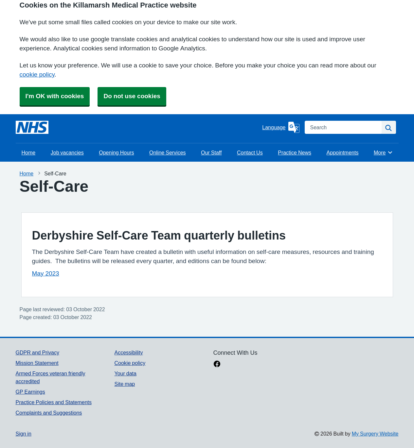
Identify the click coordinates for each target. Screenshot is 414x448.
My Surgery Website (375, 433)
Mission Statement (37, 363)
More (383, 152)
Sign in (23, 433)
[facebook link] (217, 364)
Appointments (343, 152)
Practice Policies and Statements (54, 402)
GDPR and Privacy (37, 352)
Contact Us (250, 152)
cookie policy (37, 74)
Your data (125, 373)
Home (29, 152)
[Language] (280, 127)
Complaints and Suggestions (49, 412)
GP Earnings (30, 391)
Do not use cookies (131, 96)
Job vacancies (67, 152)
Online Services (167, 152)
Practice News (294, 152)
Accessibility (128, 352)
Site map (124, 383)
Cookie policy (129, 363)
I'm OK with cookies (55, 96)
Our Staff (211, 152)
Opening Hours (116, 152)
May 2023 (45, 273)
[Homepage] (32, 127)
